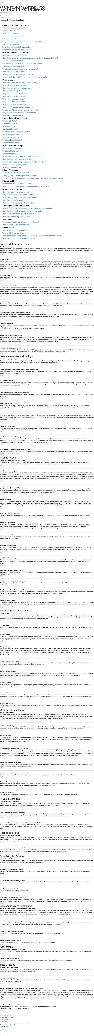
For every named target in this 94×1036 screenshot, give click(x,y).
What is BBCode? (9, 121)
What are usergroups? (11, 154)
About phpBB (22, 971)
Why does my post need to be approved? (19, 113)
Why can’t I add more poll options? (16, 94)
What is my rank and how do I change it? (18, 74)
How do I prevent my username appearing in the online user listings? (30, 58)
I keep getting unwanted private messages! (19, 176)
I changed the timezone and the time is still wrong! (22, 63)
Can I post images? (10, 129)
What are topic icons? (11, 143)
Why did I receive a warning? (14, 104)
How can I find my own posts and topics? (19, 203)
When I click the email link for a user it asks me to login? (25, 77)
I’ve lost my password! (11, 44)
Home (1, 14)
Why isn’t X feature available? (14, 233)
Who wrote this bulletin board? (14, 230)
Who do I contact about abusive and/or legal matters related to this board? (32, 236)
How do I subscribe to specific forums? (18, 214)
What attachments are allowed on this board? (20, 222)
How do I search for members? (14, 200)
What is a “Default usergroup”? (14, 165)
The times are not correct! (12, 61)
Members (2, 17)
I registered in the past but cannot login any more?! (23, 42)
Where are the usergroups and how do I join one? (22, 156)
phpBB (75, 407)
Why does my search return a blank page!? (19, 197)
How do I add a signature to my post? (17, 88)
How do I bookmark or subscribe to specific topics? (22, 211)
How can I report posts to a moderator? (18, 107)
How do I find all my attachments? (16, 225)
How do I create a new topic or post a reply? (20, 83)
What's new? (3, 15)
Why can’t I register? (10, 33)
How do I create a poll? (11, 91)
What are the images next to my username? (20, 69)
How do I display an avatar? (13, 72)
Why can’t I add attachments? (14, 102)
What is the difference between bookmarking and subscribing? (27, 208)
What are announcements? (13, 135)
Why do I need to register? (13, 28)
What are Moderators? (11, 151)
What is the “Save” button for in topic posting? (20, 110)
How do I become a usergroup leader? (17, 159)
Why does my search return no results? (18, 195)
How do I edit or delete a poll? (14, 96)
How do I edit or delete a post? (14, 85)
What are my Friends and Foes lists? (17, 184)
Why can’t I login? (9, 39)
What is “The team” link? (12, 167)
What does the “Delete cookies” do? (16, 50)
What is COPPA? (9, 31)
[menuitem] (2, 2)
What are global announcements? (16, 132)
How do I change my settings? (14, 55)
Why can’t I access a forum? (13, 99)
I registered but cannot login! (13, 36)
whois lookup (17, 992)
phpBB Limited (45, 969)
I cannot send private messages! (15, 173)
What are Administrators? (12, 148)
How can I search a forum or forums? (17, 192)
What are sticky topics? (11, 137)
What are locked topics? (12, 140)
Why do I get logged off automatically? (17, 47)
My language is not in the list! (14, 66)
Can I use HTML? (9, 124)
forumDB (12, 1024)
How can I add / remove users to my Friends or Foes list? (25, 187)
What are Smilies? (9, 126)
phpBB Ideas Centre (72, 980)
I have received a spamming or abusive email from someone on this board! (32, 178)
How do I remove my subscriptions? (16, 217)
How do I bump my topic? (12, 115)
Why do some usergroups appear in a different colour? (24, 162)
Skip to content (4, 12)
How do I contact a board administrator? (18, 238)
